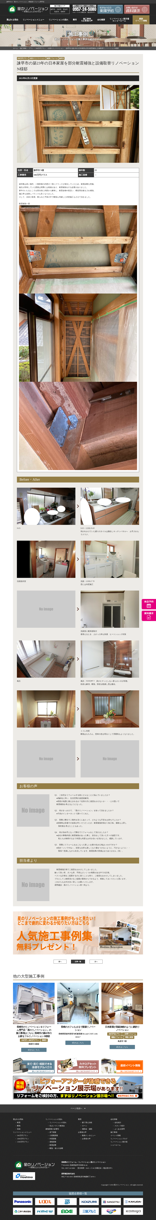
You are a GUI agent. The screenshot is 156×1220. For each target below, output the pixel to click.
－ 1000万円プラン (22, 1139)
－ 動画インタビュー (88, 1135)
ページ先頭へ (78, 1108)
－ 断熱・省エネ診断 (55, 1148)
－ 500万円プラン (21, 1135)
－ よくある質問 (118, 1129)
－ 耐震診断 (51, 1145)
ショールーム (115, 1145)
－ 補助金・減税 (86, 1129)
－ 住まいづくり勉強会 (56, 1126)
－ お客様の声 (85, 1139)
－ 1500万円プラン (22, 1142)
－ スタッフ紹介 (118, 1126)
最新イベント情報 (141, 20)
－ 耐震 (17, 1122)
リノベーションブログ (118, 1139)
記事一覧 (78, 961)
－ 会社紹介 (116, 1122)
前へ (60, 961)
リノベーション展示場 (118, 1142)
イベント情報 (115, 1135)
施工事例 (113, 1132)
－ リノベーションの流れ (56, 1122)
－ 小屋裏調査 (52, 1135)
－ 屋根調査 (51, 1142)
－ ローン (83, 1126)
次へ (96, 961)
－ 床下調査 (51, 1132)
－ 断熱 (17, 1126)
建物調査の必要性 (52, 1129)
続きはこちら (34, 1050)
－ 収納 (17, 1129)
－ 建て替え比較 (86, 1122)
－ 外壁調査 (51, 1139)
